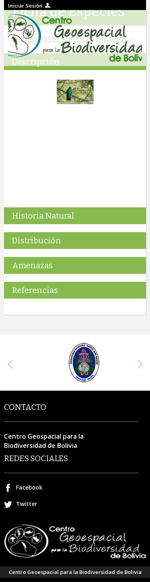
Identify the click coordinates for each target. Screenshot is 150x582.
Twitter (26, 504)
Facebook (29, 487)
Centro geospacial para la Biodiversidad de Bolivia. (75, 38)
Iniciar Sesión (25, 5)
